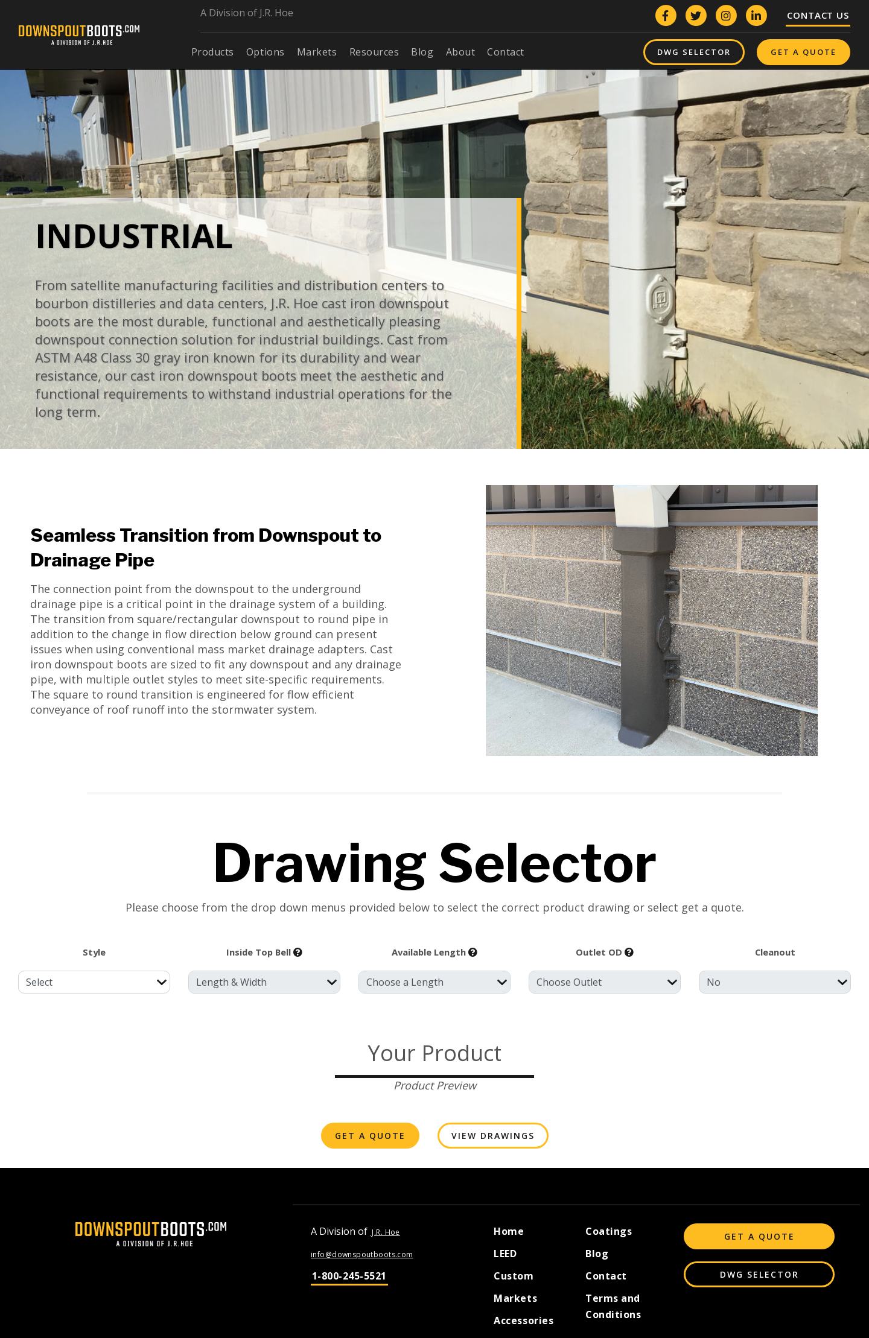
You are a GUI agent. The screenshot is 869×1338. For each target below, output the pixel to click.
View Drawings (493, 1135)
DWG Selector (694, 51)
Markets (515, 1298)
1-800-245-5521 (349, 1276)
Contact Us (818, 15)
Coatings (608, 1231)
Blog (596, 1253)
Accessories (523, 1320)
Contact (606, 1276)
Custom (513, 1276)
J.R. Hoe (385, 1232)
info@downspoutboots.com (362, 1254)
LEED (505, 1253)
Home (509, 1231)
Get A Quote (803, 51)
